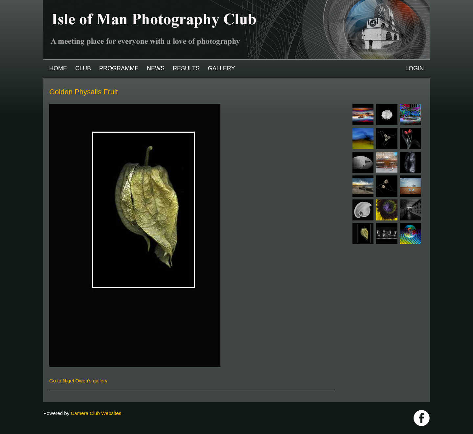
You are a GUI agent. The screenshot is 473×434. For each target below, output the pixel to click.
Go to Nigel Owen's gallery (78, 380)
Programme (119, 68)
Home (58, 68)
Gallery (221, 68)
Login (414, 68)
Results (186, 68)
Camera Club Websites (96, 413)
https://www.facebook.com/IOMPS (422, 418)
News (156, 68)
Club (83, 68)
